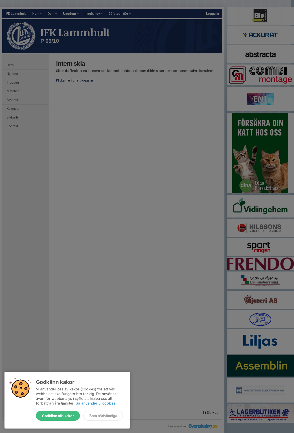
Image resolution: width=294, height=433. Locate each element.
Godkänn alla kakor (58, 416)
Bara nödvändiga (103, 416)
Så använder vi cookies (95, 403)
